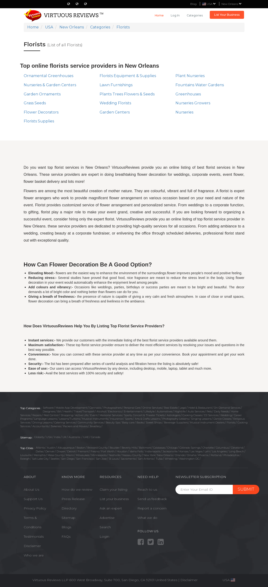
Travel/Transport (84, 411)
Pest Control (51, 415)
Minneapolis (99, 455)
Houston (122, 451)
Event (93, 415)
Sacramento (128, 458)
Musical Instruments (95, 418)
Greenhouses (188, 94)
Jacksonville (170, 451)
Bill (59, 411)
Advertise (107, 518)
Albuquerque (66, 447)
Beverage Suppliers (176, 422)
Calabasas (159, 447)
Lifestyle (149, 411)
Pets (209, 411)
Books (140, 422)
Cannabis (95, 407)
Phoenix (203, 455)
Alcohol (101, 411)
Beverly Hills (129, 447)
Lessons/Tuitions (69, 418)
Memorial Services (111, 415)
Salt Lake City (40, 458)
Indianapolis (152, 451)
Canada (95, 437)
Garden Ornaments (42, 94)
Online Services (152, 407)
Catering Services (65, 422)
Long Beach (236, 451)
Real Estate (171, 407)
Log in (175, 15)
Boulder (115, 447)
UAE (86, 437)
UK (64, 437)
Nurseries (184, 112)
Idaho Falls (136, 451)
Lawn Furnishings (116, 85)
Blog (193, 4)
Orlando (180, 455)
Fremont (83, 451)
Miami (70, 455)
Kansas (183, 451)
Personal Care (132, 407)
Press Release (73, 499)
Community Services (91, 422)
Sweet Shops (154, 422)
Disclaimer (32, 546)
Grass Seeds (35, 103)
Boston (81, 447)
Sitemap (68, 518)
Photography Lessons (175, 418)
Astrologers (173, 415)
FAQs (66, 536)
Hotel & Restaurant (200, 407)
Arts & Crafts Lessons (147, 418)
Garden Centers (115, 112)
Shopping (67, 415)
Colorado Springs (189, 447)
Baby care (128, 422)
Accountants (40, 426)
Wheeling (171, 458)
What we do (147, 518)
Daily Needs (221, 411)
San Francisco (85, 458)
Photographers (112, 407)
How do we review (77, 489)
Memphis (40, 455)
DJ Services (211, 415)
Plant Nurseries (190, 76)
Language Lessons (45, 418)
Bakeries (56, 426)
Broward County (97, 447)
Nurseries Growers (192, 103)
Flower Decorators (41, 112)
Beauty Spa (113, 422)
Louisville (26, 455)
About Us (31, 489)
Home (159, 15)
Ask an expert (111, 508)
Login (104, 536)
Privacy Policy (35, 508)
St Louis (114, 458)
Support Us (33, 499)
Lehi (207, 451)
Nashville (114, 455)
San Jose (101, 458)
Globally (39, 437)
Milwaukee (82, 455)
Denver (49, 451)
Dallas (39, 451)
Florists (231, 422)
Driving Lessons (42, 422)
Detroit (71, 451)
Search (105, 527)
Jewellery (95, 426)
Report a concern (152, 508)
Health (67, 411)
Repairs (37, 415)
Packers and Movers (75, 426)
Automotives (164, 411)
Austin (51, 447)
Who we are (34, 555)
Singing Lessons (201, 418)
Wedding (226, 415)
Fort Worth (108, 451)
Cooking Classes (192, 415)
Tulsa (159, 458)
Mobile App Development (71, 407)
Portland (216, 455)
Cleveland (237, 447)
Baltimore (145, 447)
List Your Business (227, 14)
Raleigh (25, 458)
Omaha (191, 455)
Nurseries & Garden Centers (50, 85)
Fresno (95, 451)
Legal (183, 407)
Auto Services (196, 411)
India (57, 437)
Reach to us (147, 489)
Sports (129, 418)
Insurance (116, 418)
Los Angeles (219, 451)
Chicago (172, 447)
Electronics (115, 411)
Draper (61, 451)
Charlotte (208, 447)
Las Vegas (196, 451)
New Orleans (231, 4)
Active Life (81, 415)
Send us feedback (152, 499)
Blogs (66, 527)
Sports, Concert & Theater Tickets (144, 415)
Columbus (222, 447)
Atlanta (40, 447)
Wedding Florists (115, 103)
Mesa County (56, 455)
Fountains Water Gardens (199, 85)
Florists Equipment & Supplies (128, 76)
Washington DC (189, 458)
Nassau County (131, 455)
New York (149, 455)
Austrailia (75, 437)
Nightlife (180, 411)
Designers (49, 411)
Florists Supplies (39, 121)
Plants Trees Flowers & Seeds (127, 94)
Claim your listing (113, 489)
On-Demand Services (227, 407)
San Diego (67, 458)
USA (49, 437)
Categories (195, 15)
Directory (69, 508)
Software (48, 407)
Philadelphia (231, 455)
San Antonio (146, 458)
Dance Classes (222, 418)
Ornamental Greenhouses (48, 76)
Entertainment (133, 411)
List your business (114, 499)
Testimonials (34, 536)
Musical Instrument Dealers (207, 422)
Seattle (54, 458)
